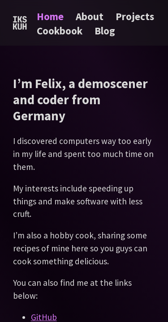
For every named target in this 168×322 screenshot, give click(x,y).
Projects (135, 16)
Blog (105, 30)
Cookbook (59, 30)
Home (50, 16)
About (89, 16)
